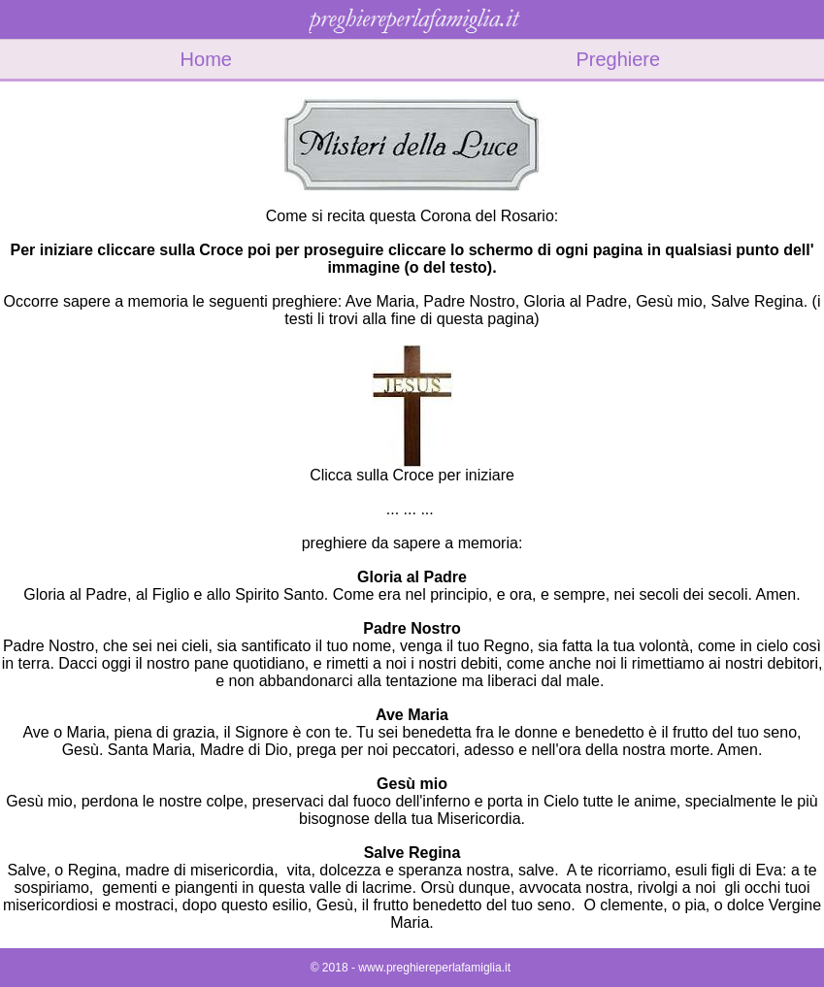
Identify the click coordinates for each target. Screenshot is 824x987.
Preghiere (618, 59)
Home (206, 59)
